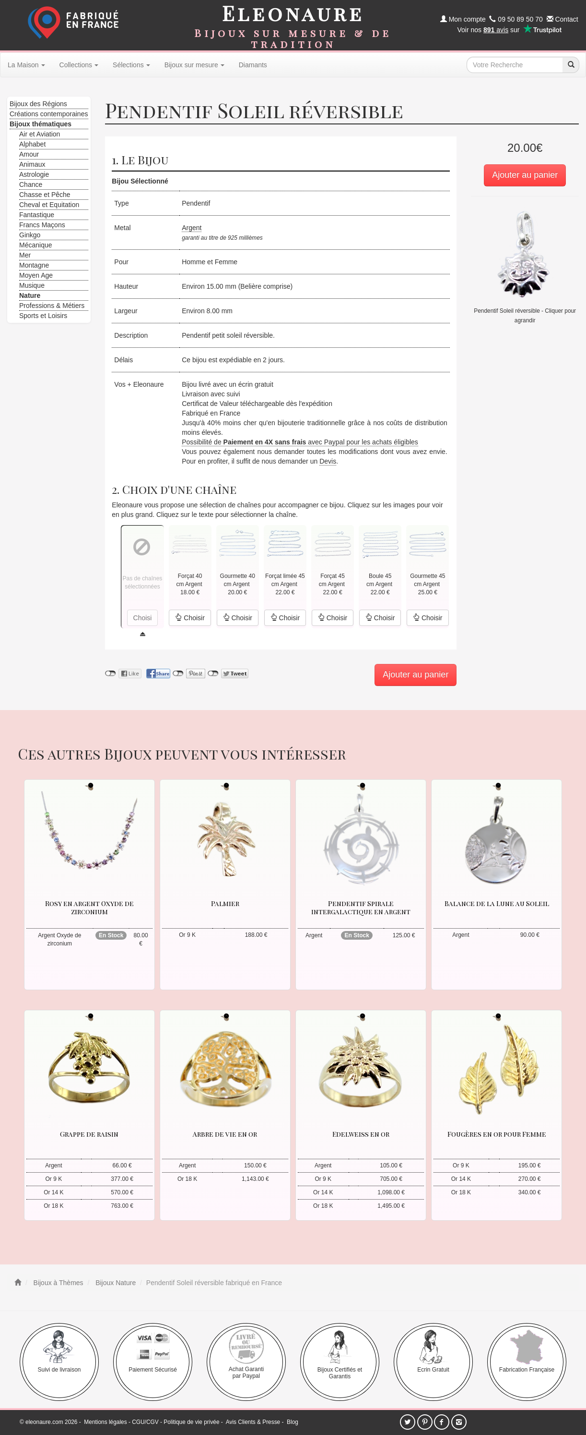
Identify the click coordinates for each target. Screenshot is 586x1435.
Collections (78, 65)
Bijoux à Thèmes (57, 1283)
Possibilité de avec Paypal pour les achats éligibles (300, 442)
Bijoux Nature (115, 1283)
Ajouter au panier (525, 175)
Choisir (189, 618)
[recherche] (570, 65)
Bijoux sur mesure (194, 65)
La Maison (26, 65)
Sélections (131, 65)
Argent (191, 228)
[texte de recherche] (515, 65)
